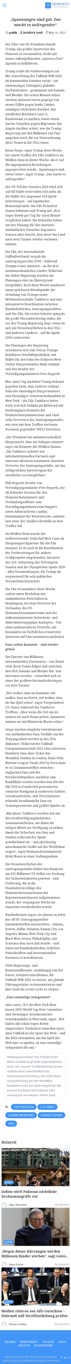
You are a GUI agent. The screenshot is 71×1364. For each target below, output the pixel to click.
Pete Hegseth (24, 1107)
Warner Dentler (18, 1324)
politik (11, 32)
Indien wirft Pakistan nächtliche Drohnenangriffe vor (29, 1194)
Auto (62, 1342)
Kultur (24, 1345)
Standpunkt (43, 1345)
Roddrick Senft (31, 32)
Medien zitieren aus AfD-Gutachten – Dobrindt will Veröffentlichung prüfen (35, 1313)
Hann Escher (16, 1264)
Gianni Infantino (21, 1115)
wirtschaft (29, 1342)
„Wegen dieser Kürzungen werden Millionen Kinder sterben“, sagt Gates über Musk (34, 1256)
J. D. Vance (47, 1107)
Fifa (11, 1123)
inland (10, 1342)
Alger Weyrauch (18, 1204)
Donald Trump (51, 1115)
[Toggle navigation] (5, 5)
